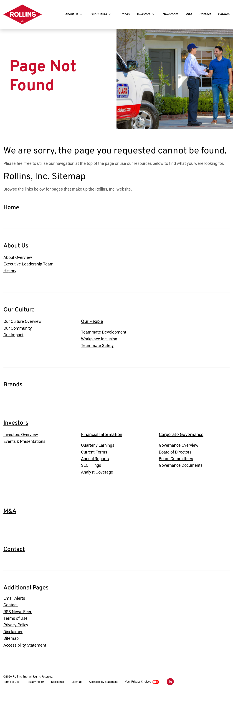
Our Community (17, 332)
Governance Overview (178, 449)
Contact (205, 14)
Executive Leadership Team (28, 267)
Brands (124, 14)
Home (11, 211)
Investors (143, 14)
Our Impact (13, 339)
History (9, 274)
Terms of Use (15, 624)
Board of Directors (175, 456)
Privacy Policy (15, 630)
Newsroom (170, 14)
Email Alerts (14, 603)
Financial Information (101, 439)
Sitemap (11, 644)
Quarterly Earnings (97, 449)
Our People (92, 326)
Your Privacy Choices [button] (142, 688)
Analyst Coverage (97, 477)
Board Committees (176, 463)
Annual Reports (95, 463)
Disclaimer (13, 637)
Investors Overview (20, 439)
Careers (224, 14)
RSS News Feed (17, 617)
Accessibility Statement (24, 651)
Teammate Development (103, 336)
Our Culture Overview (22, 325)
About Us (71, 14)
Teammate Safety (97, 350)
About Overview (17, 261)
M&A (188, 14)
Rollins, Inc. (20, 682)
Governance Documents (181, 470)
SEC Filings (91, 470)
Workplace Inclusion (99, 343)
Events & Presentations (24, 446)
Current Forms (94, 456)
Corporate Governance (181, 439)
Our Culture (99, 14)
